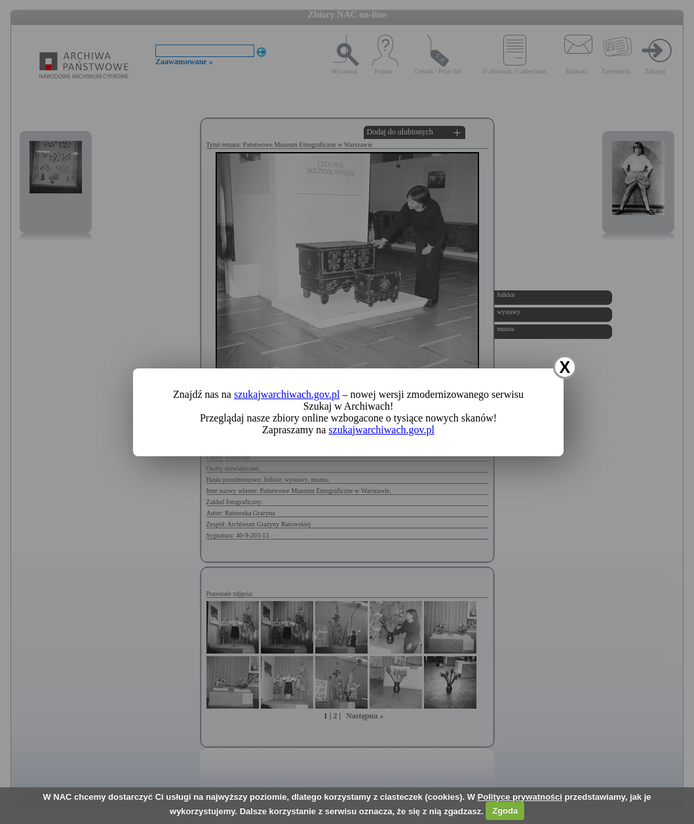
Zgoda (505, 810)
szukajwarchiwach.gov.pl (287, 394)
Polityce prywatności (520, 797)
